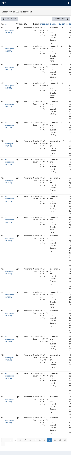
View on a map (61, 19)
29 (35, 440)
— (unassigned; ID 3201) (10, 294)
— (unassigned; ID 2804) (10, 375)
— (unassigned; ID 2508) (10, 125)
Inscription (44, 24)
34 (60, 440)
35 (65, 440)
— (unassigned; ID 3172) (10, 104)
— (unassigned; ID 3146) (10, 143)
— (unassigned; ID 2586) (10, 180)
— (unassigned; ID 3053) (10, 420)
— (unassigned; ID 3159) (10, 198)
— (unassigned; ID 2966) (10, 399)
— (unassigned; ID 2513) (10, 313)
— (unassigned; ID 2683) (10, 238)
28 (30, 440)
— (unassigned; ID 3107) (10, 67)
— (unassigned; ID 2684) (10, 339)
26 (20, 440)
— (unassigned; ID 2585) (10, 219)
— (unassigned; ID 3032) (10, 161)
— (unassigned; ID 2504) (10, 271)
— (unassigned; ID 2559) (10, 30)
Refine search (9, 19)
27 (25, 440)
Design (53, 24)
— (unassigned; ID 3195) (10, 85)
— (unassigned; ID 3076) (10, 357)
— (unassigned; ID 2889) (10, 48)
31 (45, 440)
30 (40, 440)
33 (55, 440)
